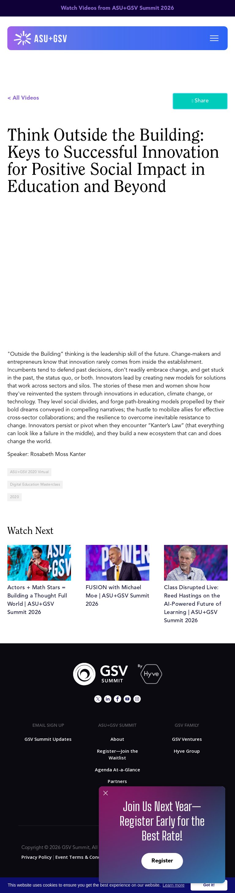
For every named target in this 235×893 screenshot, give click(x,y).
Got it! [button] (208, 885)
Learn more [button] (174, 885)
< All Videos (23, 98)
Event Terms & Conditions (84, 857)
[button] (214, 38)
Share (200, 101)
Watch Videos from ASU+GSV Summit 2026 (117, 8)
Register (162, 861)
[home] (40, 38)
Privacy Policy (36, 857)
